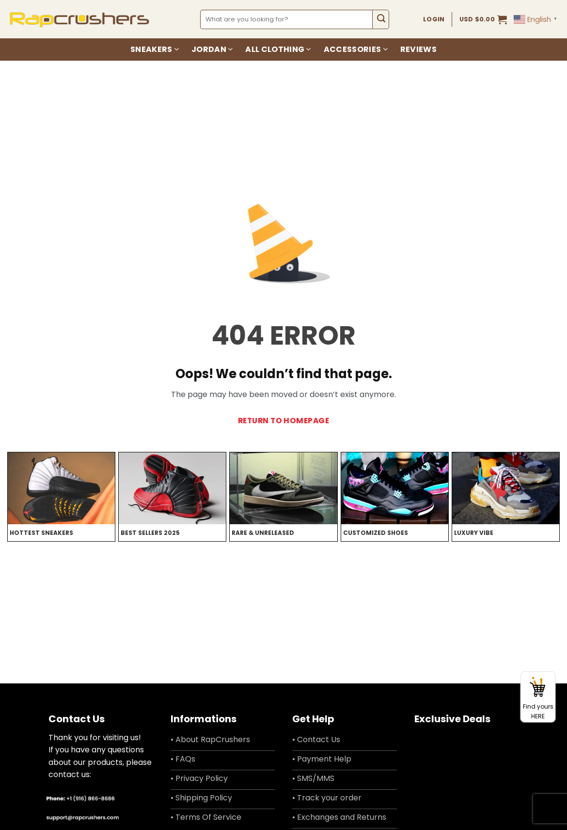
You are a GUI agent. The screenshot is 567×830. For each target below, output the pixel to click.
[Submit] (380, 19)
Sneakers (154, 49)
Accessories (356, 49)
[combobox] (286, 19)
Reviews (418, 49)
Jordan (212, 49)
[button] (483, 19)
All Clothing (278, 49)
